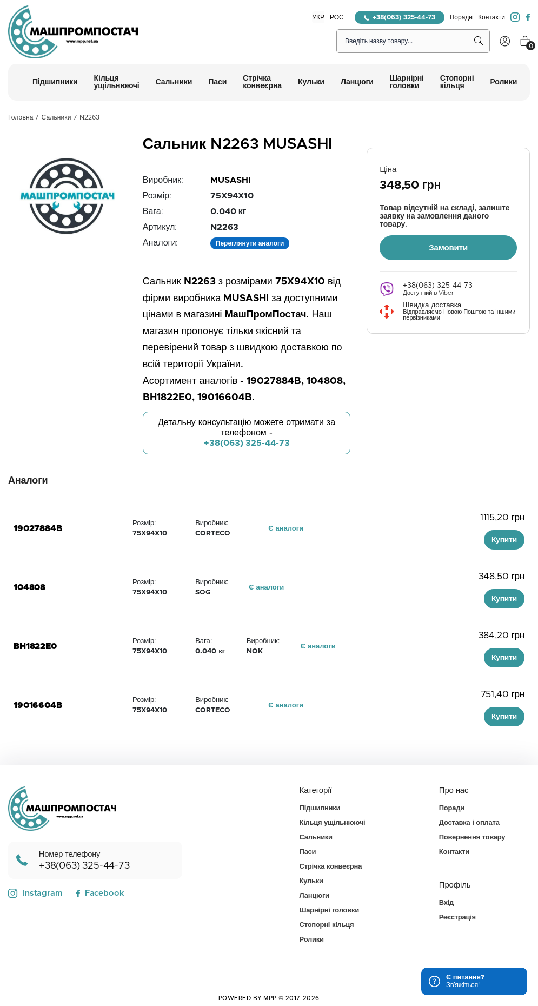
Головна (20, 117)
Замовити (448, 247)
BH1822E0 (35, 646)
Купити (504, 540)
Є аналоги (285, 528)
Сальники (56, 117)
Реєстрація (457, 917)
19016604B (38, 705)
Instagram (35, 893)
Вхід (446, 902)
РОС (337, 17)
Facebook (100, 893)
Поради (461, 17)
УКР (318, 17)
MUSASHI (230, 180)
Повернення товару (472, 837)
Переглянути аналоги (250, 243)
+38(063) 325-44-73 (399, 17)
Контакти (491, 17)
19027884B (38, 528)
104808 (29, 587)
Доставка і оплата (469, 822)
